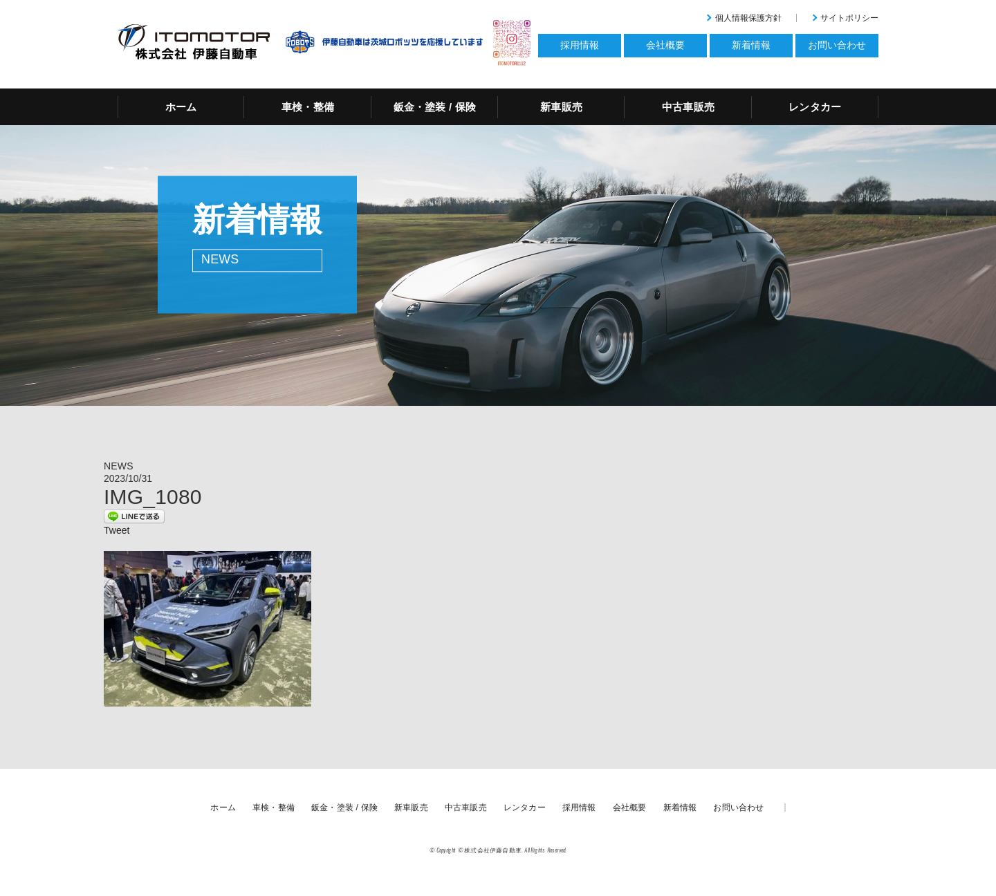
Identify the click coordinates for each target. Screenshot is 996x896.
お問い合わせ (738, 807)
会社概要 (630, 807)
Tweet (116, 530)
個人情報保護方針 (748, 18)
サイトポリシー (849, 18)
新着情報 (680, 807)
